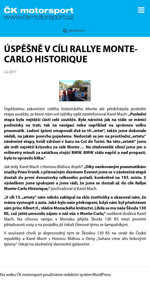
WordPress (101, 275)
